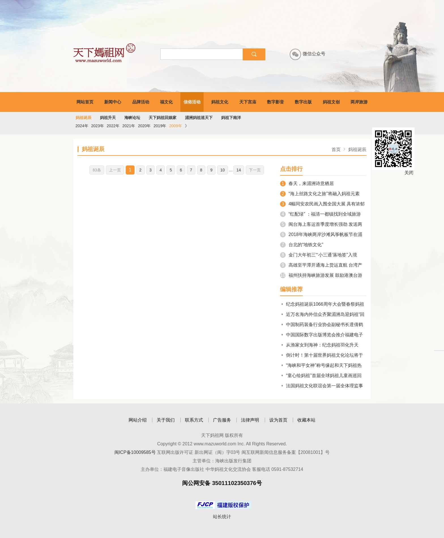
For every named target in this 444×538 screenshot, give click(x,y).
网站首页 (84, 101)
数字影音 (275, 101)
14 (238, 170)
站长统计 (222, 516)
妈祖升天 (108, 117)
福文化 (166, 101)
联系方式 (194, 420)
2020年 (144, 126)
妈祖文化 (219, 101)
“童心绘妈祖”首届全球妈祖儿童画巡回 (321, 375)
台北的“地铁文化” (301, 244)
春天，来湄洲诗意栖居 (307, 183)
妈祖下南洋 (231, 117)
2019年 (159, 126)
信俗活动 (191, 101)
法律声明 (250, 420)
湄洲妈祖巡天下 (199, 117)
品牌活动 (140, 101)
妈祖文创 (331, 101)
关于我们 (166, 420)
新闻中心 (112, 101)
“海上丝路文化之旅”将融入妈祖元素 (320, 193)
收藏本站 (306, 420)
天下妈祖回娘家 (162, 117)
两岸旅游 (359, 101)
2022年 (113, 126)
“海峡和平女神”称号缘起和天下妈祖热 (321, 365)
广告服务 (222, 420)
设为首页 (278, 420)
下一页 (255, 170)
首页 (336, 149)
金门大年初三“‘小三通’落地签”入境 (318, 254)
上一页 (115, 170)
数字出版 (303, 101)
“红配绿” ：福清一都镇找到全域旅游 (320, 214)
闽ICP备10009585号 (135, 452)
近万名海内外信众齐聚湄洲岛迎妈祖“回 (322, 314)
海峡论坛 (132, 117)
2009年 (175, 126)
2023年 (97, 126)
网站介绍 (138, 420)
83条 (97, 170)
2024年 (82, 126)
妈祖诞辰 (83, 117)
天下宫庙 (247, 101)
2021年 (128, 126)
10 (222, 170)
